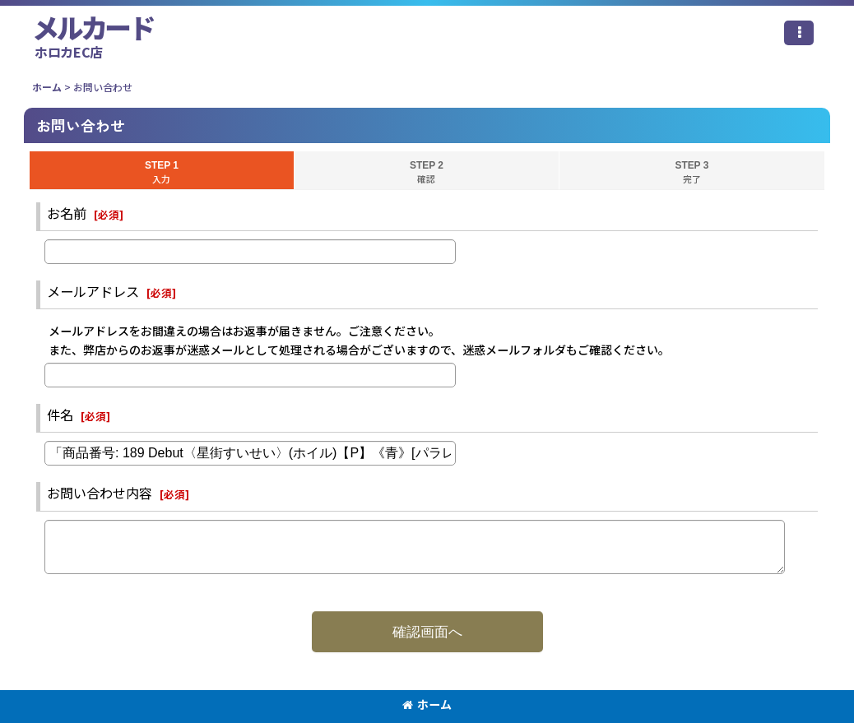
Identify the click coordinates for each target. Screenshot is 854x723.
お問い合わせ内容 (99, 493)
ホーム (427, 704)
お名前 (66, 213)
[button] (799, 33)
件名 (60, 414)
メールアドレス (93, 291)
